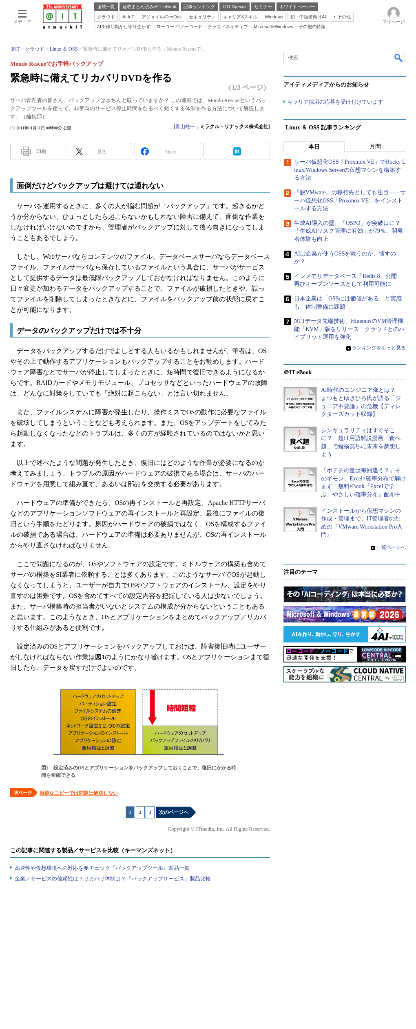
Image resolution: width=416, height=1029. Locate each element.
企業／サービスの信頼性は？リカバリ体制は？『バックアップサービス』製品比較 (113, 879)
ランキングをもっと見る (379, 348)
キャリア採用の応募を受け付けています (335, 102)
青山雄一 (185, 126)
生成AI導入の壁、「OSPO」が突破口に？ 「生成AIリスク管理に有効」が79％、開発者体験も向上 (350, 231)
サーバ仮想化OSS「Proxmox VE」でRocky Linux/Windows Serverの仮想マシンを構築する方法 (350, 170)
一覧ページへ (391, 548)
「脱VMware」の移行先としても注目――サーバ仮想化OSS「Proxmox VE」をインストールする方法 (350, 201)
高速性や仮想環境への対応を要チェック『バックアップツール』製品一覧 (102, 868)
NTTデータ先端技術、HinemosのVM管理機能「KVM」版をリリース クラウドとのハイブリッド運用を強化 (349, 329)
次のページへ (173, 812)
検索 (399, 57)
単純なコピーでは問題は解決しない (79, 793)
